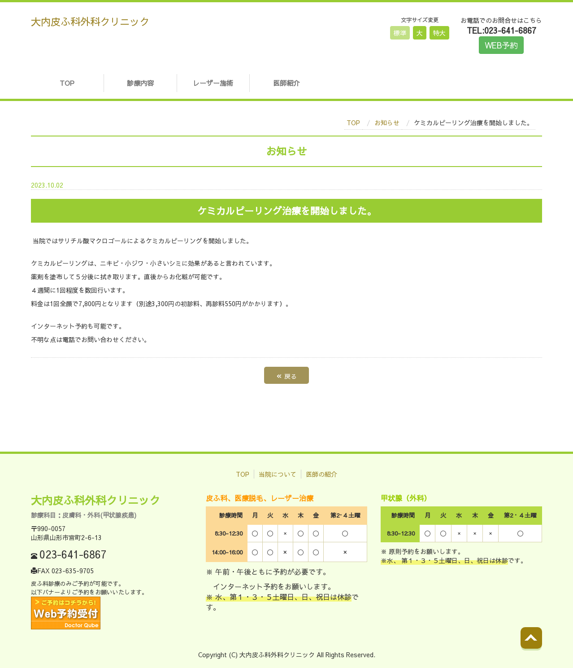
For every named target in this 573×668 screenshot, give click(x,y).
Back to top (540, 645)
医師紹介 (286, 83)
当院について (277, 474)
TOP (67, 83)
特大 (439, 32)
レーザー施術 (213, 83)
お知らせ (386, 122)
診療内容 (140, 83)
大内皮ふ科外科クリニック (90, 21)
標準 (400, 32)
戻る (286, 375)
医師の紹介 (321, 474)
